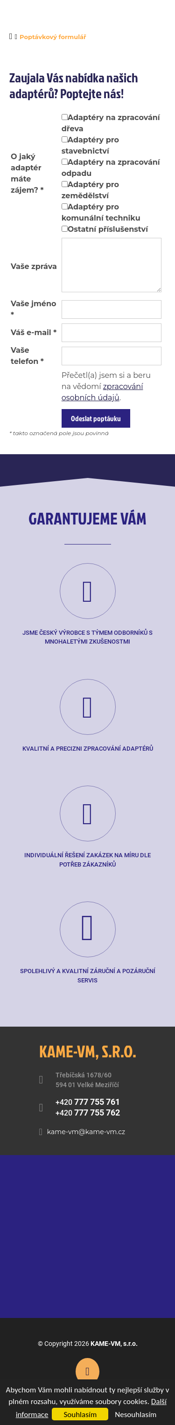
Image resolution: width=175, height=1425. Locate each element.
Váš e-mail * (33, 332)
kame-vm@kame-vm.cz (86, 1132)
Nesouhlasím (135, 1414)
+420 (88, 1102)
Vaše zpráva (34, 266)
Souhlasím (80, 1414)
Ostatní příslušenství (108, 229)
